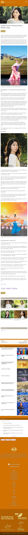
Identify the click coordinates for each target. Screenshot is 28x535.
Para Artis (14, 485)
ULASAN (14, 486)
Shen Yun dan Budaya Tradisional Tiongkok (14, 505)
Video (14, 481)
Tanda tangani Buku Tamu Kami (14, 466)
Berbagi (3, 31)
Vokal (14, 500)
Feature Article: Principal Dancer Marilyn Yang (14, 5)
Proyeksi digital (14, 502)
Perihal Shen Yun (14, 484)
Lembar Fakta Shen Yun (14, 475)
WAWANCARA (9, 288)
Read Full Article (3, 284)
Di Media (14, 487)
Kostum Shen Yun (14, 501)
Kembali (2, 5)
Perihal (14, 470)
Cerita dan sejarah (14, 504)
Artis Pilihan (3, 288)
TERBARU (14, 483)
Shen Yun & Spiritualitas (14, 477)
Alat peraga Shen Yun (14, 503)
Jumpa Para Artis (14, 478)
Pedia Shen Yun (14, 496)
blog (14, 493)
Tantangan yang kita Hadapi (14, 476)
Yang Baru (14, 491)
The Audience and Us (4, 342)
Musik (14, 499)
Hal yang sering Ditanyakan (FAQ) (14, 479)
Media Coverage (14, 288)
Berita (6, 5)
